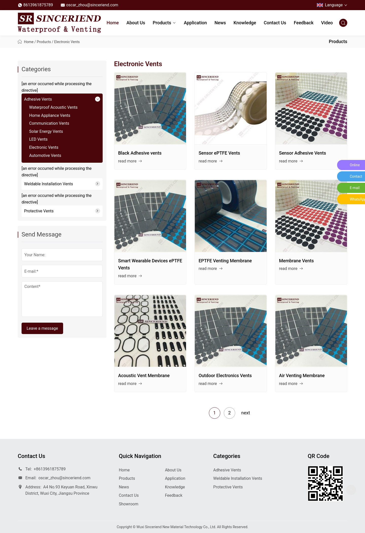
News (220, 22)
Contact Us (275, 22)
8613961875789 (38, 5)
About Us (135, 22)
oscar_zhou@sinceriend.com (92, 5)
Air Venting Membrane (302, 375)
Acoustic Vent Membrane (144, 375)
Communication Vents (49, 123)
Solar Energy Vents (46, 131)
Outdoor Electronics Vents (225, 375)
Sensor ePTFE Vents (219, 153)
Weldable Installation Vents (48, 183)
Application (195, 22)
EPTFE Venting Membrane (225, 260)
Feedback (304, 22)
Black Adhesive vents (139, 153)
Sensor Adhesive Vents (302, 153)
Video (327, 22)
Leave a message (42, 328)
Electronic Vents (67, 42)
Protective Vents (38, 211)
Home (112, 22)
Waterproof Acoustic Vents (53, 107)
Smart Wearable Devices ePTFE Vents (150, 264)
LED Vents (38, 139)
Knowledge (244, 22)
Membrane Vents (296, 260)
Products (164, 23)
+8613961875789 (50, 469)
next (245, 412)
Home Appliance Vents (49, 115)
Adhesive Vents (38, 99)
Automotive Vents (45, 155)
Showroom (128, 504)
